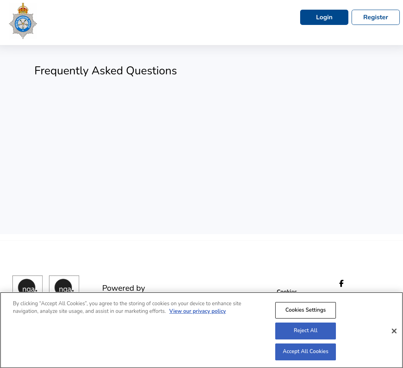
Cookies (287, 292)
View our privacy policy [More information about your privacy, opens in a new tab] (197, 314)
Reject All (305, 333)
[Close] (394, 333)
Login (324, 17)
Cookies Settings (305, 312)
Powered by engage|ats (123, 293)
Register (375, 17)
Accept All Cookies (306, 354)
